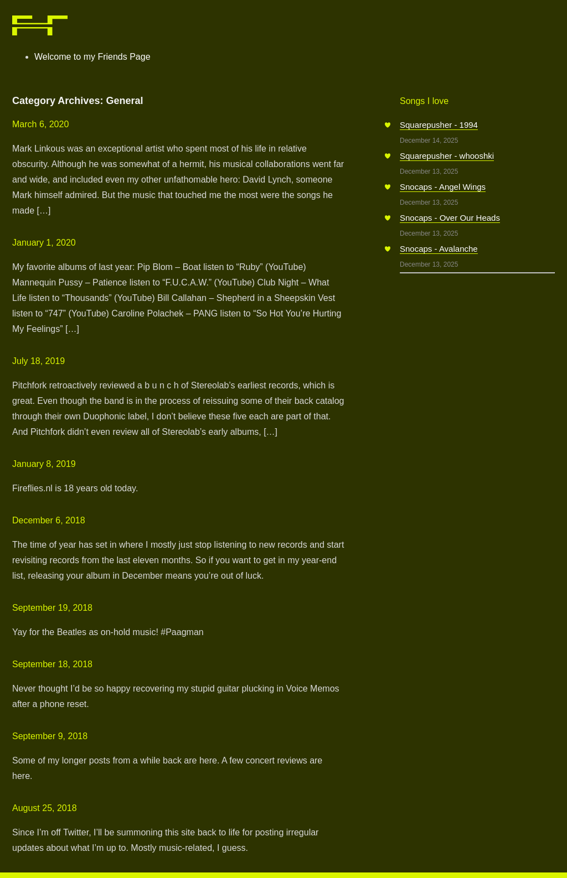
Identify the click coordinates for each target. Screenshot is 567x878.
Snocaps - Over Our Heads (450, 217)
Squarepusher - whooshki (447, 155)
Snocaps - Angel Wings (443, 186)
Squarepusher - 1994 (439, 124)
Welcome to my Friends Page (92, 56)
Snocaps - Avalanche (439, 248)
